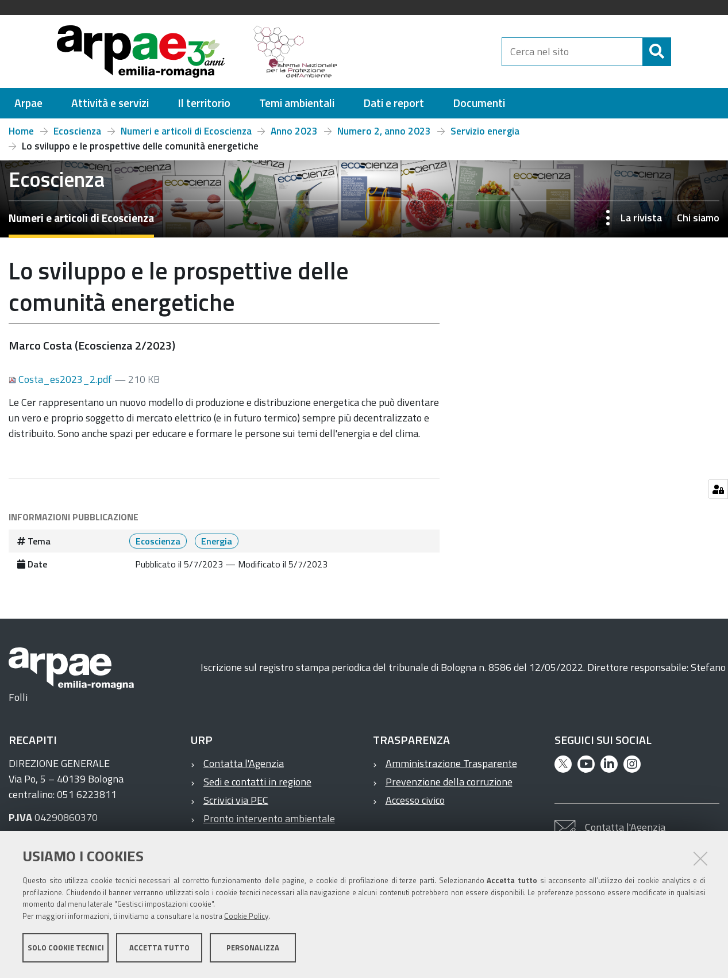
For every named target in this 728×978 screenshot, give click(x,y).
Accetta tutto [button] (159, 948)
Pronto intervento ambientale (269, 818)
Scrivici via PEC (235, 800)
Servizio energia (484, 131)
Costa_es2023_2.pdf (61, 379)
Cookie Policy (246, 916)
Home (21, 131)
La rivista (641, 217)
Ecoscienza (77, 131)
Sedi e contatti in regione (257, 781)
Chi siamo (698, 217)
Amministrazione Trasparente (451, 763)
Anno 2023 (294, 131)
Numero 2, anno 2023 (384, 131)
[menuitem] (28, 103)
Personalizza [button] (252, 948)
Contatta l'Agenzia (243, 763)
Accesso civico (415, 800)
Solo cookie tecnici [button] (66, 948)
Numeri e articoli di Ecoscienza (186, 131)
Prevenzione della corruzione (449, 781)
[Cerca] (681, 51)
